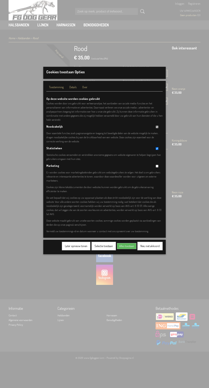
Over (84, 92)
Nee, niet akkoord (150, 251)
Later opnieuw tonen (76, 251)
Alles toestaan (126, 251)
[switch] (157, 132)
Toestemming (56, 92)
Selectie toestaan (103, 251)
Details (73, 92)
